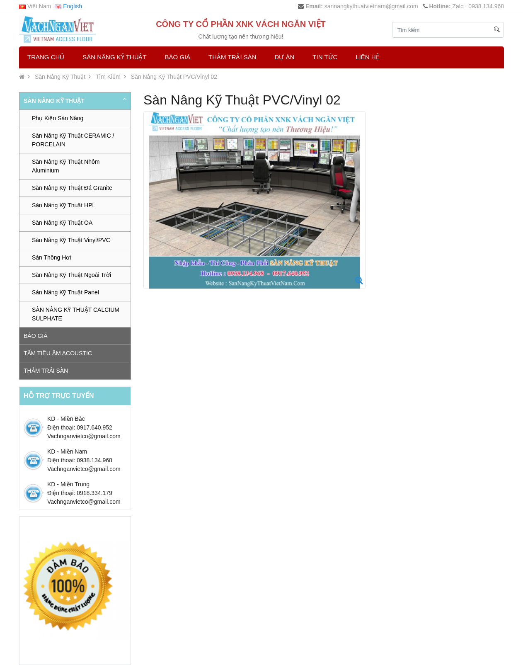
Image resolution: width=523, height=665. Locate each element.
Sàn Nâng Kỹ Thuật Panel (65, 292)
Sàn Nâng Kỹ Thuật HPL (63, 205)
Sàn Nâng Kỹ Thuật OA (62, 222)
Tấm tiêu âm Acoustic (58, 353)
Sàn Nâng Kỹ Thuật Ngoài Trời (71, 275)
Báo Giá (178, 57)
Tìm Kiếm (108, 76)
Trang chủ (45, 57)
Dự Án (285, 57)
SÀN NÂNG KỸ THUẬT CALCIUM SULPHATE (75, 314)
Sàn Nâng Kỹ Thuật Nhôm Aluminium (65, 166)
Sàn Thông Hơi (51, 257)
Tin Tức (324, 57)
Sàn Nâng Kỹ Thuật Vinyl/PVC (71, 240)
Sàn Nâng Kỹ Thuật (114, 57)
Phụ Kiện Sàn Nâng (57, 118)
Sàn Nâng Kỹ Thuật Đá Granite (72, 187)
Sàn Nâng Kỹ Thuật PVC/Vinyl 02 (174, 76)
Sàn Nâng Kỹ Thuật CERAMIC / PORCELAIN (73, 140)
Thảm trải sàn (232, 57)
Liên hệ (367, 57)
